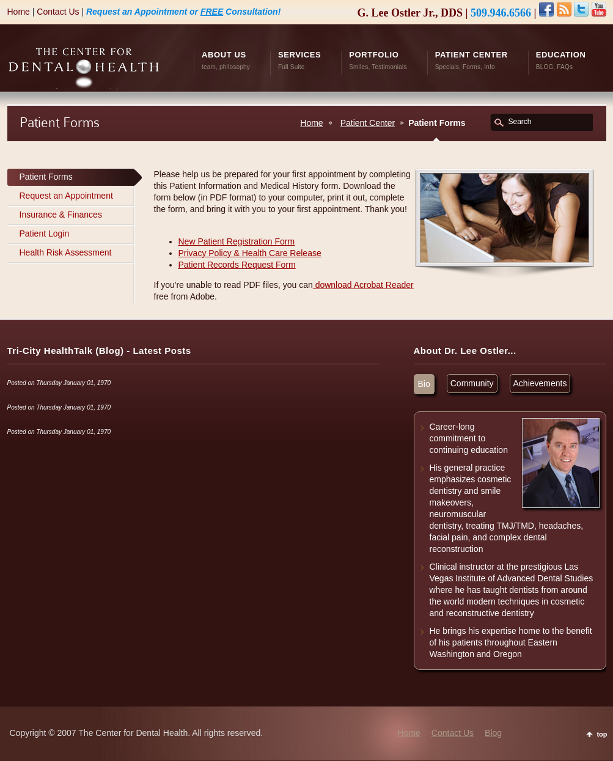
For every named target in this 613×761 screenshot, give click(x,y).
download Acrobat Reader (363, 285)
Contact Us (58, 12)
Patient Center (367, 123)
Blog (493, 733)
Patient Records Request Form (237, 265)
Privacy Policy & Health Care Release (249, 253)
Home (18, 12)
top (601, 734)
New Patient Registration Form (236, 241)
